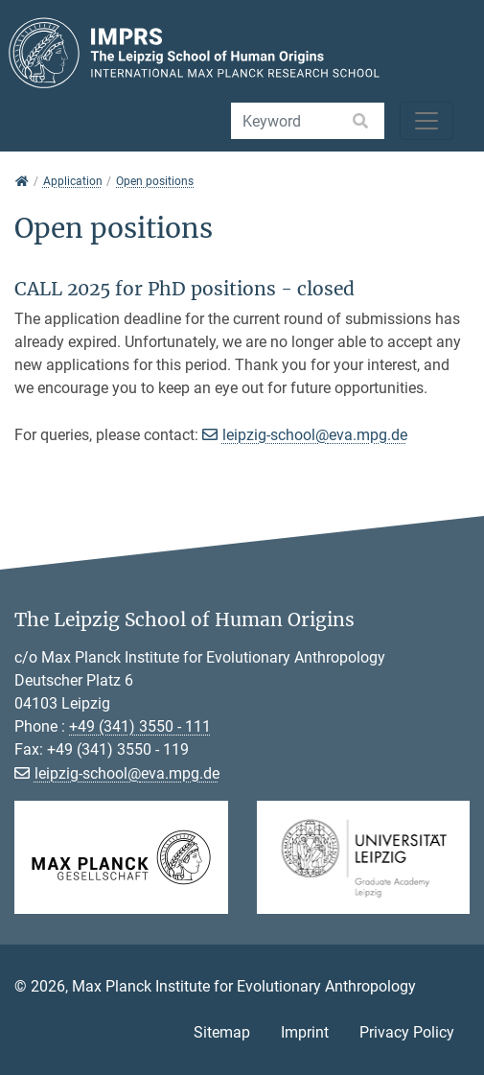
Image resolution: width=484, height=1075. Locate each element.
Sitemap (222, 1032)
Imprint (305, 1032)
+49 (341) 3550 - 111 (140, 726)
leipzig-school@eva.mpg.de (314, 435)
